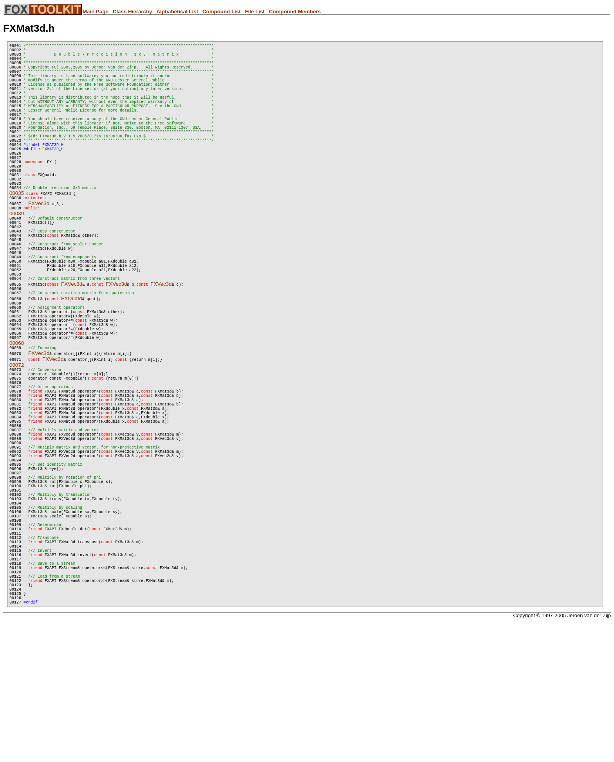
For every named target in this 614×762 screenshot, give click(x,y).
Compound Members (295, 11)
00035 (16, 233)
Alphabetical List (177, 11)
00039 (16, 256)
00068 (16, 416)
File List (254, 11)
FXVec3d (38, 244)
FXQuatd (71, 361)
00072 (16, 439)
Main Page (95, 11)
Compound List (221, 11)
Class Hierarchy (132, 11)
